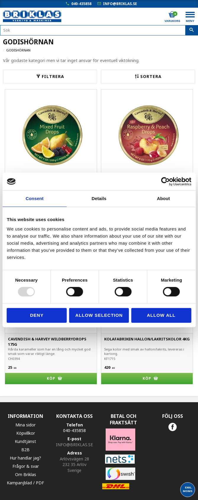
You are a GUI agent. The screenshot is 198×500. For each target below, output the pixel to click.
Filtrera (53, 76)
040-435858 (81, 3)
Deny (37, 315)
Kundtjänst (25, 441)
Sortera (151, 76)
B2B (25, 449)
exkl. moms (187, 489)
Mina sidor (25, 425)
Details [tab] (99, 198)
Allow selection (99, 315)
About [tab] (163, 198)
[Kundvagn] (172, 14)
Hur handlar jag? (25, 458)
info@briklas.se (120, 3)
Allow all (161, 315)
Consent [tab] (34, 198)
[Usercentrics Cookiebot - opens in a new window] (165, 181)
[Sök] (191, 30)
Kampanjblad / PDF (25, 483)
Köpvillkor (25, 433)
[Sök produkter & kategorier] (99, 30)
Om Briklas (25, 474)
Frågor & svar (25, 466)
